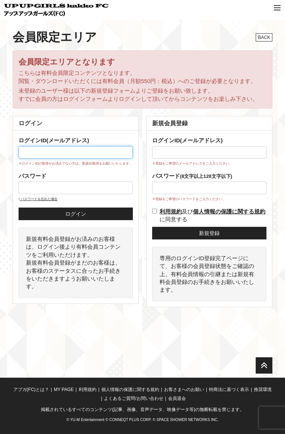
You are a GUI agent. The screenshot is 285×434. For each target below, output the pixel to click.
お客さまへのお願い (184, 389)
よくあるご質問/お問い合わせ (133, 398)
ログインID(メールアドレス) (54, 140)
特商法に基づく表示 (229, 389)
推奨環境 (263, 389)
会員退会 (177, 398)
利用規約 (87, 389)
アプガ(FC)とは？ (31, 389)
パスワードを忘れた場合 (38, 199)
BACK (264, 37)
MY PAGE (64, 389)
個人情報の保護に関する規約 (130, 389)
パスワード (32, 176)
